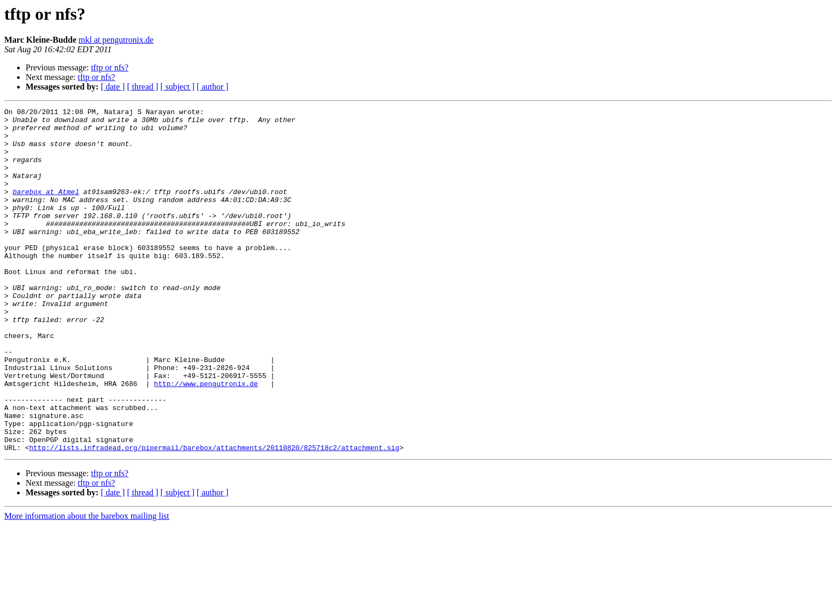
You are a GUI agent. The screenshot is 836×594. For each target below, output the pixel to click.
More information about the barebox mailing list (86, 584)
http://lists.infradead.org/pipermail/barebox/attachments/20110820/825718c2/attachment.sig (214, 516)
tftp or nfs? (109, 67)
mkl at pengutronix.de (116, 39)
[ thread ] (142, 86)
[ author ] (213, 86)
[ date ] (113, 86)
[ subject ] (177, 86)
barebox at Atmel (46, 209)
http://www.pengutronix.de (206, 439)
